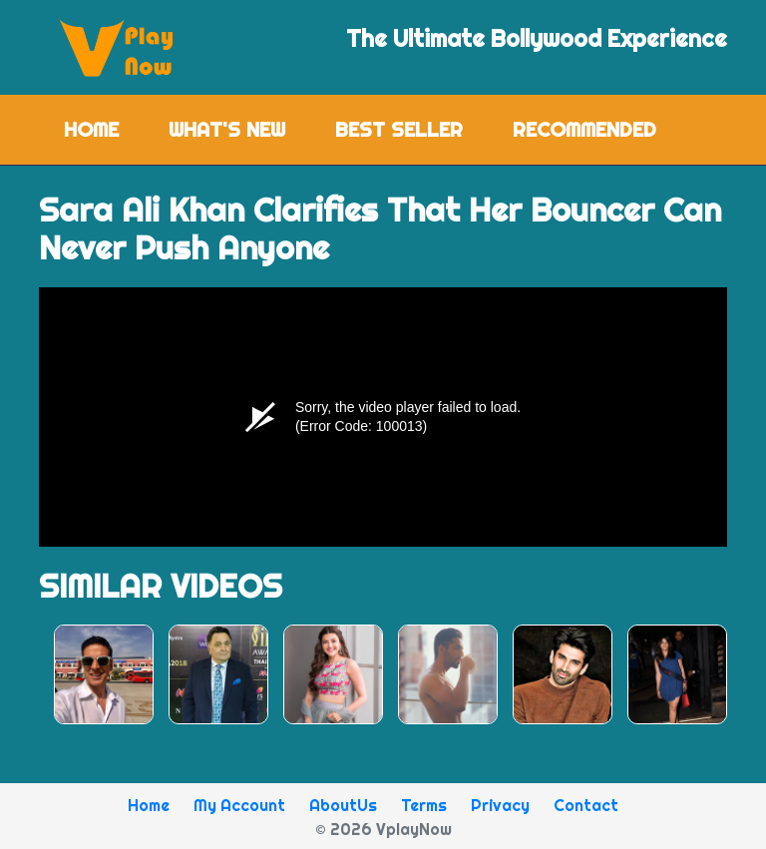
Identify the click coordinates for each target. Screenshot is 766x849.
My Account (239, 805)
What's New (227, 129)
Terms (424, 805)
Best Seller (399, 129)
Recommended (584, 129)
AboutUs (343, 805)
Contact (586, 805)
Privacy (500, 805)
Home (104, 128)
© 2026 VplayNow (383, 829)
